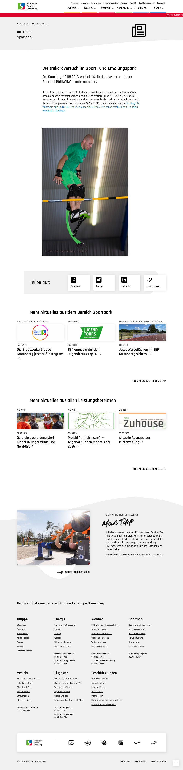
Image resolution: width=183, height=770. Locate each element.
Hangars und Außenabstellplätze (68, 700)
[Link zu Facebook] (79, 283)
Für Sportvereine (136, 637)
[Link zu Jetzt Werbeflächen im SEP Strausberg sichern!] (142, 332)
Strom (57, 629)
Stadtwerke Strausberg (64, 625)
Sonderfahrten (23, 691)
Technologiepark (98, 683)
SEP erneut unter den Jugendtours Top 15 (83, 352)
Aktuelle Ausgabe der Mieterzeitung (134, 440)
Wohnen (90, 8)
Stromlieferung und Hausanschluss (106, 700)
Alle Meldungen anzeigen (147, 381)
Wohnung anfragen (100, 637)
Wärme (57, 633)
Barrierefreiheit (158, 761)
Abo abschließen (24, 687)
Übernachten (134, 642)
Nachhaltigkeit (23, 637)
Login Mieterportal (99, 646)
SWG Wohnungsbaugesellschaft (105, 625)
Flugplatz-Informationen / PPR (67, 683)
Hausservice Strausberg (101, 633)
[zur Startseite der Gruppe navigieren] (27, 6)
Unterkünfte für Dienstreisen (103, 704)
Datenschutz (141, 761)
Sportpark (125, 8)
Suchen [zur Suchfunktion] (160, 3)
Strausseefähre (24, 700)
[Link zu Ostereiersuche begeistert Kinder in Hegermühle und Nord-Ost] (40, 420)
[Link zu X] (104, 283)
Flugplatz (141, 8)
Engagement (96, 3)
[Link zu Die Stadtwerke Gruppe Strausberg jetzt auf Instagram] (40, 332)
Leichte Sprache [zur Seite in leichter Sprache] (145, 3)
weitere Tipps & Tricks (73, 572)
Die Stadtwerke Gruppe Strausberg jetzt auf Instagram (40, 352)
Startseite (21, 625)
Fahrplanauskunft (25, 683)
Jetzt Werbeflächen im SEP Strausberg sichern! (139, 352)
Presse (20, 642)
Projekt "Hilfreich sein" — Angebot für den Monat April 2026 (89, 442)
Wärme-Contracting (100, 678)
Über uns (74, 3)
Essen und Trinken (136, 646)
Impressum (126, 761)
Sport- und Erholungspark (140, 625)
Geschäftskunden (111, 3)
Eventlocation (97, 696)
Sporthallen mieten (137, 629)
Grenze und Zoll (61, 696)
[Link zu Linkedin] (130, 283)
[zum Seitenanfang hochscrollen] (176, 763)
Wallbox (57, 637)
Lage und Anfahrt (62, 691)
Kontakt (133, 3)
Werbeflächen (97, 691)
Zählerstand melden (63, 642)
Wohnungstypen (98, 642)
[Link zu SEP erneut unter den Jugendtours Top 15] (91, 332)
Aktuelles (84, 3)
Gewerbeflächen (98, 687)
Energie (73, 8)
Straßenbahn (23, 696)
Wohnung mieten (98, 629)
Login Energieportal (62, 646)
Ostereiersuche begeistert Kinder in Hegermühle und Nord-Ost (36, 442)
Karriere (124, 3)
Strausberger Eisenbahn (27, 678)
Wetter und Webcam (63, 687)
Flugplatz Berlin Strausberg (66, 678)
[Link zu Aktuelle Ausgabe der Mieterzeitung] (142, 420)
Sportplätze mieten (137, 633)
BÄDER (159, 8)
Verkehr (107, 8)
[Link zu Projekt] (91, 420)
